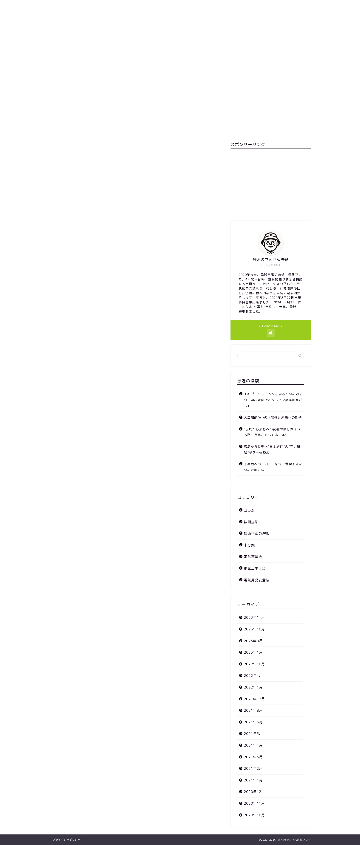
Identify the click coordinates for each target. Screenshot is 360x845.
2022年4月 (253, 675)
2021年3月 (253, 757)
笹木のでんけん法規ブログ (180, 17)
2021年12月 (254, 699)
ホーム (182, 39)
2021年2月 (253, 768)
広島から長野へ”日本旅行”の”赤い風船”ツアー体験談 (272, 449)
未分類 (249, 545)
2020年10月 (254, 815)
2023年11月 (254, 617)
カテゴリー (207, 39)
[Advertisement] (271, 184)
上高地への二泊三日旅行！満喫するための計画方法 (273, 467)
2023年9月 (253, 640)
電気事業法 (253, 556)
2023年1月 (253, 652)
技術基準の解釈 (257, 533)
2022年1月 (253, 687)
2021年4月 (253, 745)
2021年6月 (253, 722)
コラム (249, 510)
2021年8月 (253, 710)
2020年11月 (254, 803)
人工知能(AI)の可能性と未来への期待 (273, 417)
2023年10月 (254, 629)
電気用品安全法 (257, 580)
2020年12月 (254, 791)
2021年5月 (253, 733)
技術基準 (251, 522)
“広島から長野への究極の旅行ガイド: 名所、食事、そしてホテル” (273, 432)
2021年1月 (253, 780)
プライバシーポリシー (66, 839)
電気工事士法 (255, 568)
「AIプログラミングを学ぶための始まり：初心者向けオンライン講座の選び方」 (273, 400)
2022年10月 (254, 664)
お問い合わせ (154, 39)
